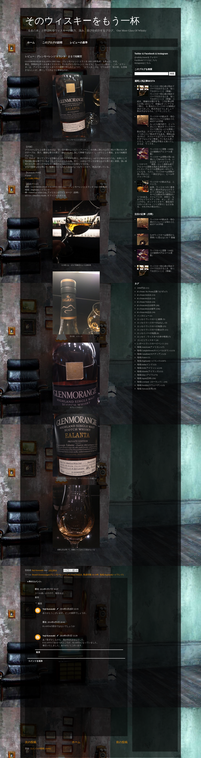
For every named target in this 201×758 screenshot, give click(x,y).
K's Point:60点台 (144, 298)
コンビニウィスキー (146, 340)
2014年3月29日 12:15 (69, 609)
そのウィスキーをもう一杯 (82, 20)
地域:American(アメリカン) (149, 347)
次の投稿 (30, 742)
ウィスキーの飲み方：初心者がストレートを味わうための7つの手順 (162, 118)
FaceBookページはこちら (146, 60)
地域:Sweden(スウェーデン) (149, 385)
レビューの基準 (78, 42)
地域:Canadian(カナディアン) (150, 354)
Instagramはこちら (143, 63)
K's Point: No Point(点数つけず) (151, 291)
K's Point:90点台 (75, 574)
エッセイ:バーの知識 (146, 333)
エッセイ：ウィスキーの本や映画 (152, 336)
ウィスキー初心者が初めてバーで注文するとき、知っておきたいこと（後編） (162, 88)
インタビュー (143, 316)
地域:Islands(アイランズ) (148, 371)
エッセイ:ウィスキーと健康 (149, 319)
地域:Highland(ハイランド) (112, 574)
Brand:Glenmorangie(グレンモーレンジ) (49, 574)
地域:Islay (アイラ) (145, 375)
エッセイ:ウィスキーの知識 (149, 326)
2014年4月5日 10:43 (56, 622)
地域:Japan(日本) (144, 378)
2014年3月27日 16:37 (49, 589)
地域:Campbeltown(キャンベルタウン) (154, 350)
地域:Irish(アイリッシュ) (148, 368)
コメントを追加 (35, 661)
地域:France (142, 357)
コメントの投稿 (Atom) (40, 748)
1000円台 (141, 288)
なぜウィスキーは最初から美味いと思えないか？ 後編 (162, 236)
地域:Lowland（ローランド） (150, 382)
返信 (37, 597)
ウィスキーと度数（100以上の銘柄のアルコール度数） (162, 151)
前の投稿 (122, 742)
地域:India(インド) (145, 364)
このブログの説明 (52, 42)
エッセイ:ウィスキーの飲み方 (150, 330)
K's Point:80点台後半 (146, 309)
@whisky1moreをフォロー (146, 57)
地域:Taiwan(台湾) (145, 388)
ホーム (31, 42)
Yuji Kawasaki (49, 609)
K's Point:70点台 (144, 302)
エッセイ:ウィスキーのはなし (150, 322)
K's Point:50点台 (144, 295)
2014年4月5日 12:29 (68, 635)
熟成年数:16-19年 (91, 574)
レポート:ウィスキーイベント (150, 343)
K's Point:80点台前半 (146, 305)
